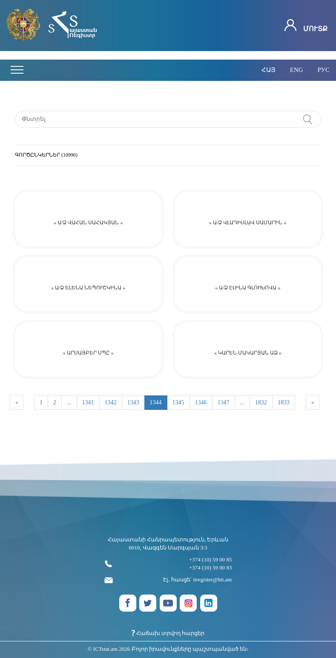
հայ (268, 69)
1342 (111, 402)
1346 (201, 402)
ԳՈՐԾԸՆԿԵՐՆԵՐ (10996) (46, 155)
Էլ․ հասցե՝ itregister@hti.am (168, 580)
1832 (261, 402)
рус (323, 69)
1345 (178, 402)
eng (296, 69)
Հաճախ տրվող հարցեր (168, 633)
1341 (88, 402)
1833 (284, 402)
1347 (224, 402)
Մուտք (305, 25)
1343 (133, 402)
